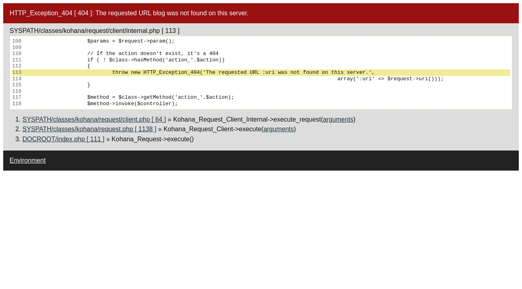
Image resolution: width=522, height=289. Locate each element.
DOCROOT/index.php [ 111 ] (63, 139)
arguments (338, 119)
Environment (28, 160)
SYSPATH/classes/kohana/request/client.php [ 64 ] (94, 119)
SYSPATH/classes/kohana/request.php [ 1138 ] (89, 129)
